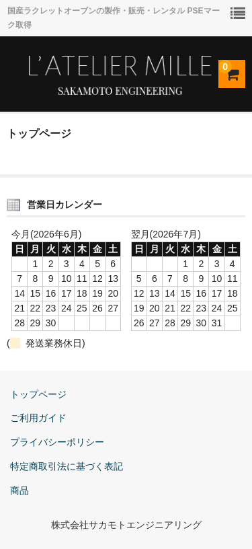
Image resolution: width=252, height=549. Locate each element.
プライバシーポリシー (57, 442)
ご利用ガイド (38, 417)
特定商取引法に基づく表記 (66, 466)
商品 (19, 490)
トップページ (38, 394)
